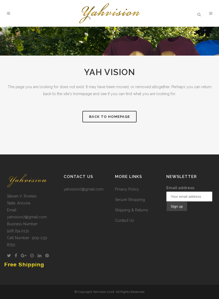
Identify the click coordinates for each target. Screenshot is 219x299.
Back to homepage (109, 117)
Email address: (180, 188)
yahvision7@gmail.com (83, 189)
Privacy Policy (127, 189)
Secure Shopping (130, 199)
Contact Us (124, 220)
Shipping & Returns (131, 210)
